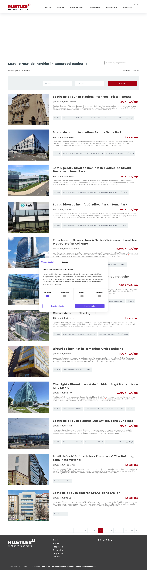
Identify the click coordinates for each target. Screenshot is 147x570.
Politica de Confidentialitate (53, 566)
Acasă (48, 8)
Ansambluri (94, 8)
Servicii (60, 8)
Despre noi (111, 8)
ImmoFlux (92, 566)
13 (111, 530)
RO (138, 4)
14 (116, 530)
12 (105, 530)
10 (95, 530)
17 (126, 530)
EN (134, 4)
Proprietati (76, 8)
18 (132, 530)
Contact (127, 8)
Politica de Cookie (73, 566)
